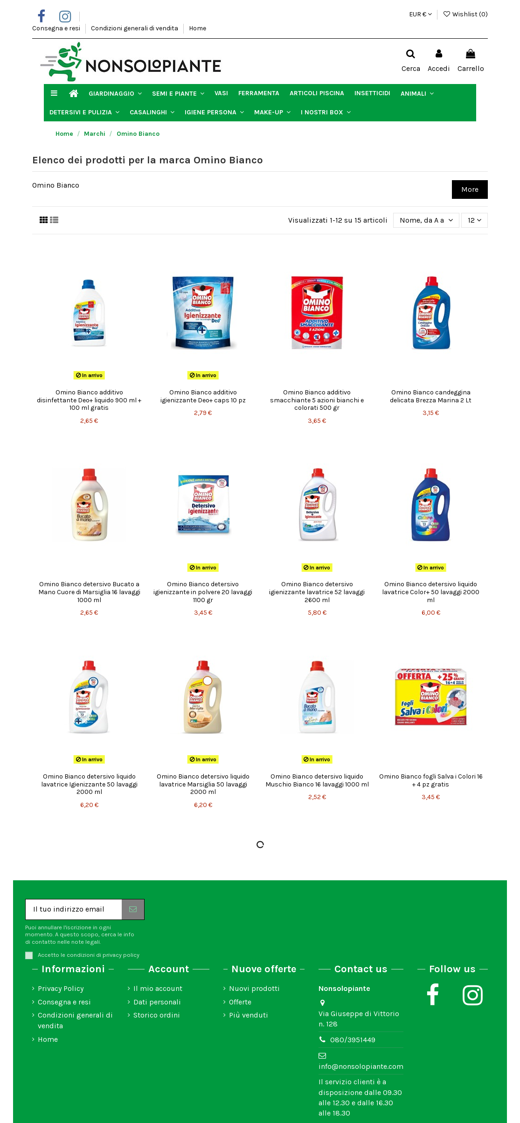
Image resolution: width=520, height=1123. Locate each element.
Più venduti (248, 1015)
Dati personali (157, 1001)
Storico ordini (156, 1015)
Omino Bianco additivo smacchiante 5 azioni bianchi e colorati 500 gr (317, 400)
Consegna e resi (57, 28)
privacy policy (121, 954)
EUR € (420, 14)
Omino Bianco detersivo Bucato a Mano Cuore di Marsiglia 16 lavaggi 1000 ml (89, 592)
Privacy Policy (60, 988)
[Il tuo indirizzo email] (74, 909)
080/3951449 (352, 1039)
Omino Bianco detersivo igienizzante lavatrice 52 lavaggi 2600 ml (317, 592)
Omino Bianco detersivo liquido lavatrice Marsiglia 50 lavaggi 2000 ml (203, 784)
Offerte (240, 1001)
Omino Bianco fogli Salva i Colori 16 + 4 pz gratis (431, 780)
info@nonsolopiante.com (361, 1066)
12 (474, 220)
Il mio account (157, 988)
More (469, 189)
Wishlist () (465, 14)
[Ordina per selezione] (426, 220)
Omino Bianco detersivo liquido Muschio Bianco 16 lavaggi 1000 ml (317, 780)
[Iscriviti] (133, 909)
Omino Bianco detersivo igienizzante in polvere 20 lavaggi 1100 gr (202, 592)
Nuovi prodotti (254, 988)
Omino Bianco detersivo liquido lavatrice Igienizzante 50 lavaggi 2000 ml (89, 784)
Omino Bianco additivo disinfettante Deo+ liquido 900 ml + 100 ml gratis (89, 400)
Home (197, 28)
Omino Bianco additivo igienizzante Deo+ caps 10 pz (203, 396)
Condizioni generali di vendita (135, 28)
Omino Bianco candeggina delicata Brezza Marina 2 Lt (430, 396)
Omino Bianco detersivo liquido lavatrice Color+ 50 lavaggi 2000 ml (430, 592)
